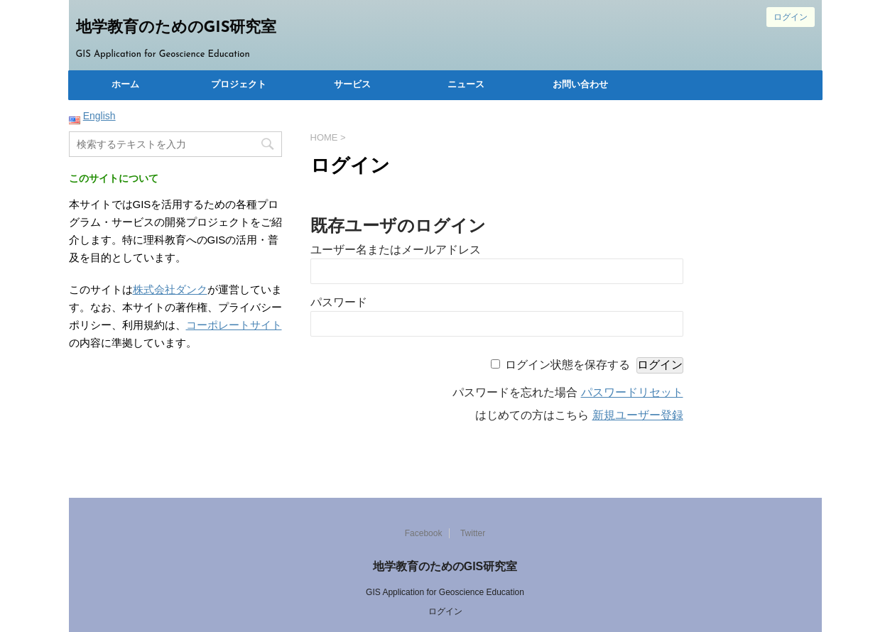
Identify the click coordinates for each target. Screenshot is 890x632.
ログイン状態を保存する (567, 365)
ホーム (125, 84)
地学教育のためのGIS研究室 (176, 28)
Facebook (424, 533)
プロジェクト (238, 84)
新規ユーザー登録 (637, 415)
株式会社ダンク (170, 289)
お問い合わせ (580, 84)
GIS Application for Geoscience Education (445, 592)
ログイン (791, 17)
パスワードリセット (632, 392)
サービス (352, 84)
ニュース (465, 84)
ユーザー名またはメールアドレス (395, 250)
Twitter (472, 533)
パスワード (338, 302)
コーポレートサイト (234, 325)
